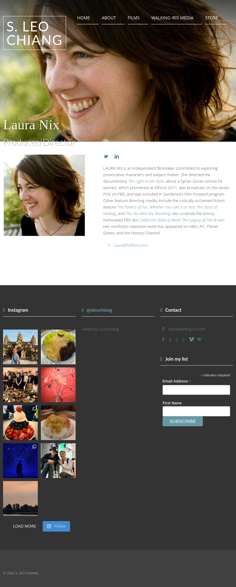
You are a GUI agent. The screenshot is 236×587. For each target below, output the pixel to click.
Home (83, 18)
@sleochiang (99, 310)
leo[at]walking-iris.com (187, 329)
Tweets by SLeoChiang (100, 329)
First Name (172, 403)
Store (211, 18)
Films (134, 18)
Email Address (177, 381)
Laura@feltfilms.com (131, 245)
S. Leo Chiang (34, 33)
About (109, 18)
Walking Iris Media (172, 18)
